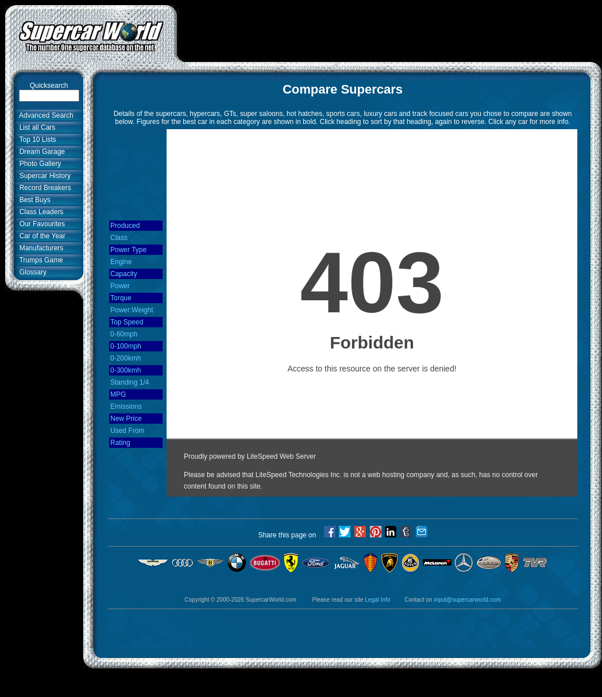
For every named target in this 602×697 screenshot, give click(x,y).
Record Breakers (43, 188)
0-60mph (123, 334)
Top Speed (126, 322)
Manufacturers (39, 248)
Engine (121, 262)
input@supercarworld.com (467, 600)
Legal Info (377, 600)
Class (119, 238)
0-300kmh (125, 370)
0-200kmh (125, 358)
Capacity (123, 274)
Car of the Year (40, 236)
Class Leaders (39, 212)
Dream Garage (40, 152)
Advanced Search (45, 115)
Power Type (128, 250)
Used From (127, 431)
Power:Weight (131, 310)
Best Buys (33, 200)
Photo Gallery (38, 164)
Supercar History (43, 176)
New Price (126, 419)
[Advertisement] (40, 475)
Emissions (126, 406)
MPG (118, 394)
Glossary (31, 272)
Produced (125, 226)
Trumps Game (39, 260)
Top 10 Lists (36, 139)
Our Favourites (40, 224)
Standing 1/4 (129, 382)
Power (120, 286)
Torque (121, 298)
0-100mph (125, 346)
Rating (120, 443)
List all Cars (35, 127)
